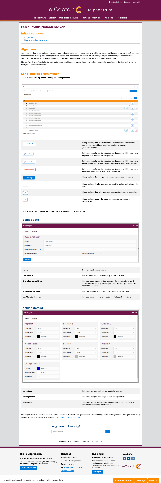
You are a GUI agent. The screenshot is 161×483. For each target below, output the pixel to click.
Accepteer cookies (123, 480)
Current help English (133, 2)
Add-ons (109, 18)
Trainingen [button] (97, 471)
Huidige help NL (116, 2)
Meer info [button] (153, 480)
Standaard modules (69, 18)
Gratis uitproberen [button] (29, 468)
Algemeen (29, 37)
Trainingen (122, 18)
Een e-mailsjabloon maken (36, 40)
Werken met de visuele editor (68, 417)
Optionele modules (92, 18)
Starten (52, 18)
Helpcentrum (40, 18)
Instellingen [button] (141, 480)
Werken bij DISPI (67, 471)
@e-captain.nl (72, 467)
